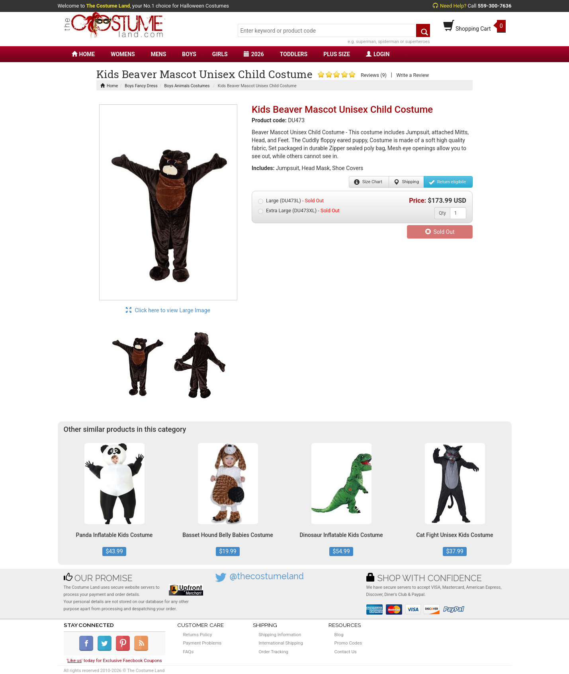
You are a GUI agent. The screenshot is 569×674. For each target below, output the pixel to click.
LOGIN (377, 54)
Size (368, 182)
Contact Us (345, 651)
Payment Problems (202, 643)
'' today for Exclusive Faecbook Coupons (114, 660)
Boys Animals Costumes (187, 85)
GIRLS (220, 54)
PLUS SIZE (336, 54)
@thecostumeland (267, 576)
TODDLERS (293, 54)
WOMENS (123, 54)
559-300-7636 (495, 6)
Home (109, 85)
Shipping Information (280, 634)
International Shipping (281, 643)
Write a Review (412, 75)
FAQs (188, 651)
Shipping (406, 182)
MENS (158, 54)
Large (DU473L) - (291, 201)
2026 (254, 54)
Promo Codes (348, 643)
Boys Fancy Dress (141, 85)
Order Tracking (273, 651)
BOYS (189, 54)
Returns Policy (197, 634)
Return (447, 182)
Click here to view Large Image (168, 310)
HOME (83, 54)
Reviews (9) (374, 75)
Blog (339, 634)
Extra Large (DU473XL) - (299, 211)
